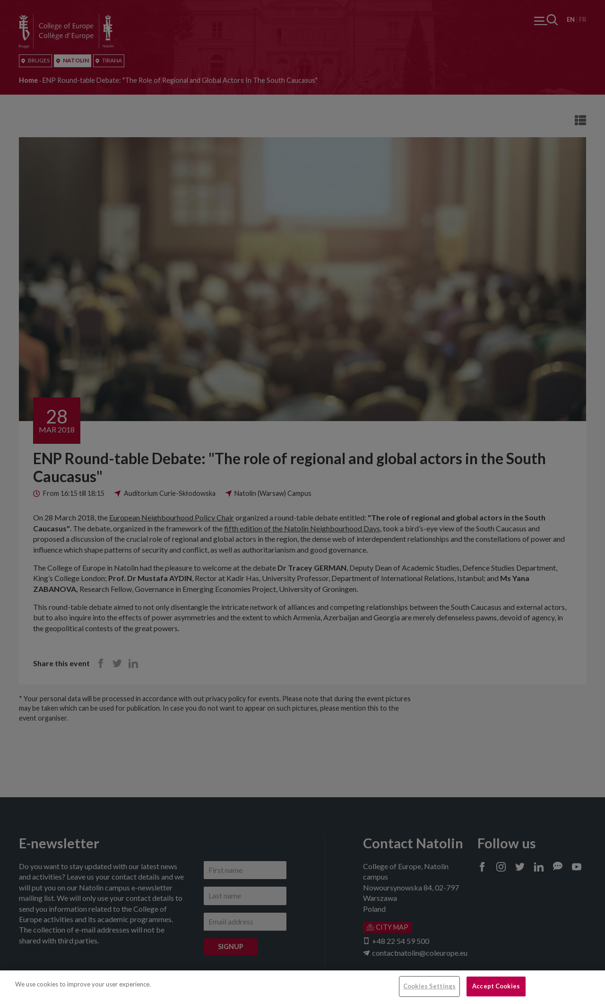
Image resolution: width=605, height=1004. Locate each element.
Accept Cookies (496, 986)
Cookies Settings (429, 986)
